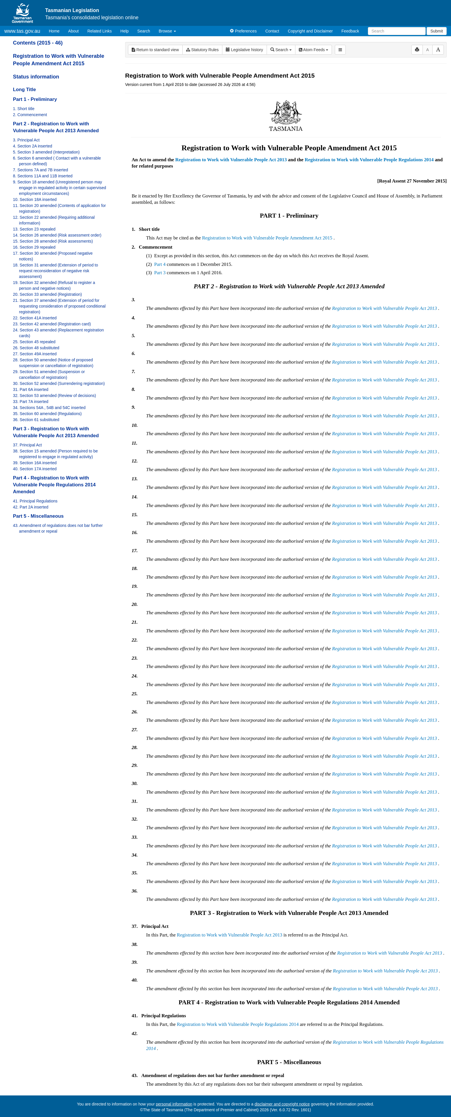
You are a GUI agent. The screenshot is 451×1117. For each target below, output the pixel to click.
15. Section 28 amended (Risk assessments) (53, 241)
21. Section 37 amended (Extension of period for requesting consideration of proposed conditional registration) (59, 306)
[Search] (397, 31)
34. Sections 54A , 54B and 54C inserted (49, 407)
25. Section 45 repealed (34, 341)
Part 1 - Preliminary (35, 99)
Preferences (243, 31)
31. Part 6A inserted (30, 389)
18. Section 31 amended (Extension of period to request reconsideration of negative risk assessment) (55, 271)
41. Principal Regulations (35, 501)
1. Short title (24, 108)
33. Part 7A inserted (30, 401)
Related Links (99, 31)
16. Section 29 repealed (34, 247)
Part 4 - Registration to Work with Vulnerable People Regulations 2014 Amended (54, 484)
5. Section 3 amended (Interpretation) (46, 152)
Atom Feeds (313, 49)
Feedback (350, 31)
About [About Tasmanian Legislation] (73, 31)
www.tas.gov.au (22, 31)
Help (125, 31)
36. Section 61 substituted (36, 419)
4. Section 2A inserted (32, 146)
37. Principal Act (27, 445)
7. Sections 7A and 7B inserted (40, 170)
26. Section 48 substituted (36, 348)
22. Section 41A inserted (35, 318)
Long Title (24, 89)
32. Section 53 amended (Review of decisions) (54, 395)
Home (56, 30)
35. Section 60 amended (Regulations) (47, 413)
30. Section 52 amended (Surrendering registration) (59, 383)
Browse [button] (167, 31)
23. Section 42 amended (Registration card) (52, 324)
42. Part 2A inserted (30, 507)
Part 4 (160, 264)
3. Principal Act (26, 140)
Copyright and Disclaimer (310, 31)
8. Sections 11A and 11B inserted (42, 176)
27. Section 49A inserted (35, 354)
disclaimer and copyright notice (282, 1104)
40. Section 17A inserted (35, 469)
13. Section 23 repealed (34, 229)
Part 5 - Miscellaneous (38, 516)
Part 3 (160, 272)
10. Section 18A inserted (35, 199)
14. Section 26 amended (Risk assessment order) (57, 235)
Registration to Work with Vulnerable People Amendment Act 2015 (267, 238)
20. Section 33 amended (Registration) (47, 294)
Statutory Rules (202, 49)
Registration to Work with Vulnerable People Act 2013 (231, 159)
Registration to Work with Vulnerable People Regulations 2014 (369, 159)
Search (143, 31)
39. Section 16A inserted (35, 462)
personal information (174, 1104)
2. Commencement (30, 114)
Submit (436, 31)
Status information (36, 77)
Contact (272, 31)
